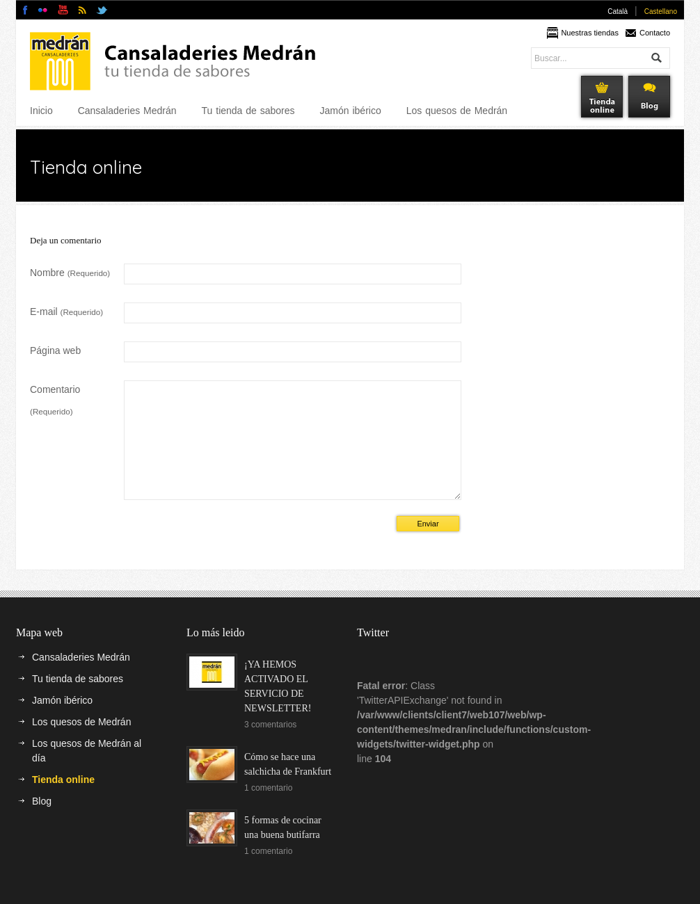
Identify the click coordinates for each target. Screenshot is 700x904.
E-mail (66, 311)
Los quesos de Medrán (456, 110)
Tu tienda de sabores (248, 110)
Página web (55, 350)
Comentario (55, 400)
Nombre (70, 272)
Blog (41, 822)
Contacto (654, 33)
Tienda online (63, 800)
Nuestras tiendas (590, 33)
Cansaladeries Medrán (127, 110)
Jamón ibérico (350, 110)
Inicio (41, 110)
